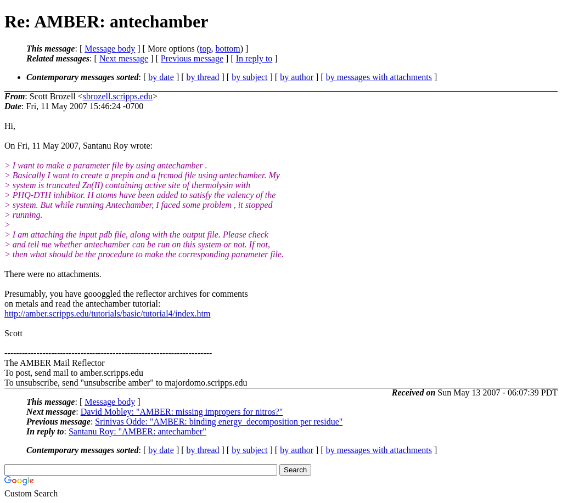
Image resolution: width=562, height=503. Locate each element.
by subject (249, 77)
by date (161, 77)
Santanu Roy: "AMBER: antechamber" (137, 431)
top (205, 48)
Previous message (192, 58)
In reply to (254, 58)
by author (296, 77)
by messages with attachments (379, 77)
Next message (123, 58)
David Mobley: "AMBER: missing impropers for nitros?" (182, 411)
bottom (227, 48)
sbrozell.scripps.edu (118, 96)
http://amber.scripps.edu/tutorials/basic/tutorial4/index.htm (107, 313)
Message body (110, 48)
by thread (203, 77)
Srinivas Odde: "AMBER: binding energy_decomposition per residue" (218, 421)
